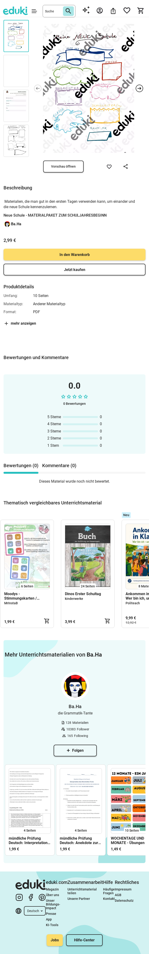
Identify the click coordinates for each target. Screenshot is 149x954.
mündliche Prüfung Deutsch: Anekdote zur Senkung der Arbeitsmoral (79, 840)
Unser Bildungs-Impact (53, 904)
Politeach (133, 603)
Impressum (123, 889)
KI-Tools (52, 925)
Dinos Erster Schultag (83, 594)
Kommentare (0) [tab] (59, 465)
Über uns (52, 895)
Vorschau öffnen (63, 166)
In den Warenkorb (75, 254)
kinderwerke (74, 599)
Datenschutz (124, 900)
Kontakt (109, 899)
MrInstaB (11, 603)
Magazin (52, 889)
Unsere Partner (78, 899)
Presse (51, 914)
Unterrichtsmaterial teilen (82, 891)
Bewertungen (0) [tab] (21, 465)
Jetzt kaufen (74, 269)
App (49, 919)
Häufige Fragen (109, 891)
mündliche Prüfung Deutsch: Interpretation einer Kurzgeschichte (28, 840)
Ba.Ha (16, 224)
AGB (118, 895)
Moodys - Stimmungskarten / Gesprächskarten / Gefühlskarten (20, 596)
